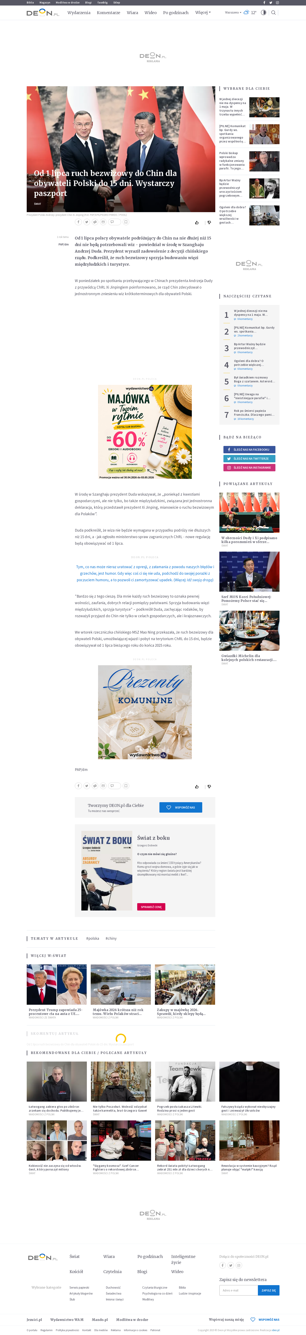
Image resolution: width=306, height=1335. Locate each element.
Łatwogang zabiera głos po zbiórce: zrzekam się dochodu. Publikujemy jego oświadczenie (56, 1110)
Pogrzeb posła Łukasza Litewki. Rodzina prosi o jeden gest (179, 1108)
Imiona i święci (115, 1299)
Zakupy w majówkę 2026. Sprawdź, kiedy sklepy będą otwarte (180, 1014)
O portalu (32, 1330)
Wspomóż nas (181, 807)
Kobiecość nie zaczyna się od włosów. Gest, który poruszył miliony (55, 1167)
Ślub (72, 1299)
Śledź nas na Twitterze (248, 459)
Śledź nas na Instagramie (249, 468)
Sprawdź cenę (151, 907)
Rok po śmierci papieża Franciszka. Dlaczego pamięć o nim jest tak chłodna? (254, 414)
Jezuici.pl (34, 1320)
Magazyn (45, 2)
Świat (37, 204)
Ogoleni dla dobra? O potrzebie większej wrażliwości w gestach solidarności (232, 216)
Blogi (88, 2)
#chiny (111, 938)
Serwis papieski (79, 1287)
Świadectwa (113, 1293)
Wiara (132, 12)
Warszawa (232, 12)
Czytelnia (112, 1271)
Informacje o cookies (135, 1330)
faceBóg (102, 2)
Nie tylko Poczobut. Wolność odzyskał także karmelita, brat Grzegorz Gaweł (120, 1108)
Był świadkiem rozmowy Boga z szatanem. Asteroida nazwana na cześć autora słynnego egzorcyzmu (254, 383)
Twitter (270, 2)
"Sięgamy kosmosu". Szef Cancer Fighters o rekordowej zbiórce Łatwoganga (116, 1169)
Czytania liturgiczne (154, 1287)
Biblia (30, 2)
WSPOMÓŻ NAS (265, 1320)
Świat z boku (153, 838)
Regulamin (47, 1330)
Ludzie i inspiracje (190, 1293)
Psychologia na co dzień (157, 1293)
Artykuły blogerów (81, 1293)
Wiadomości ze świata (42, 1017)
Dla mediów (101, 1330)
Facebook (264, 2)
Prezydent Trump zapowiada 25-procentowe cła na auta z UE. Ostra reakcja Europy (56, 1014)
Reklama (116, 1330)
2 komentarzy (243, 335)
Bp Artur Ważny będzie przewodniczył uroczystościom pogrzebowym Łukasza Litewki (230, 189)
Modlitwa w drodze (68, 2)
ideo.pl (275, 1330)
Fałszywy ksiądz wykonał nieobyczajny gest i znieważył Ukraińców (248, 1108)
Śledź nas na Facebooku (248, 449)
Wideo (151, 12)
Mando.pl (100, 1320)
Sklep (116, 2)
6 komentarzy (243, 319)
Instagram (277, 2)
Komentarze (108, 12)
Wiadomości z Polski (105, 1017)
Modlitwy (148, 1299)
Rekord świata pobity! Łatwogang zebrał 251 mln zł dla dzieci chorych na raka (184, 1169)
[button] (264, 12)
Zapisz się (269, 1290)
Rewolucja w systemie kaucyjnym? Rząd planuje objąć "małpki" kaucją (249, 1167)
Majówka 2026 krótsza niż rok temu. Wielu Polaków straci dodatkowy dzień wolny (118, 1014)
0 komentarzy (243, 352)
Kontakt (86, 1330)
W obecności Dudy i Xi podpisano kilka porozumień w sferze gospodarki (249, 542)
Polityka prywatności (67, 1330)
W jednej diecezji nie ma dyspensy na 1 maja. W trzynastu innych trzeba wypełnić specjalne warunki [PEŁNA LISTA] (232, 110)
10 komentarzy (244, 419)
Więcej (201, 12)
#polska (92, 938)
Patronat (155, 1330)
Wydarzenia (79, 12)
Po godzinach (176, 12)
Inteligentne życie (183, 1259)
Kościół (76, 1271)
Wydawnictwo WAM (67, 1320)
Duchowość (113, 1287)
